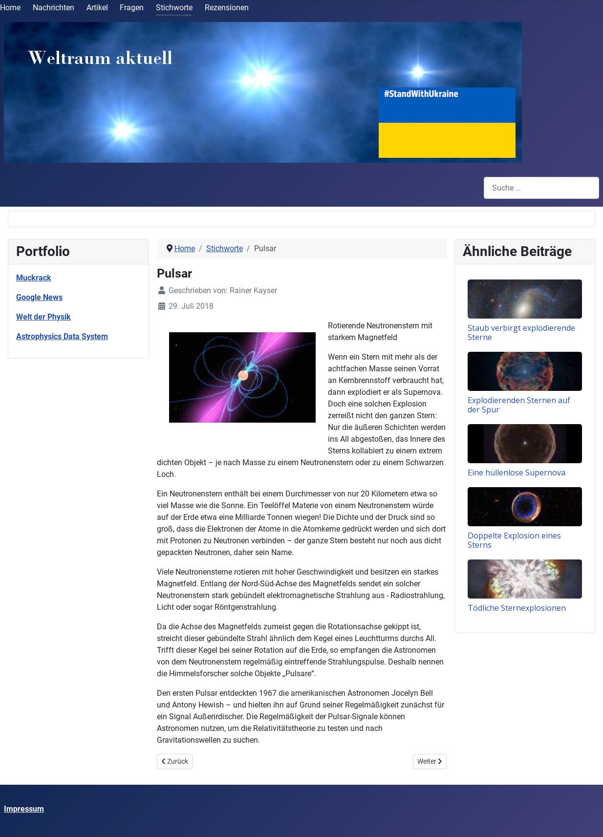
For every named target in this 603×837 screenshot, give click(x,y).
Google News (39, 297)
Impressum (24, 809)
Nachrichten (53, 7)
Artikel (97, 7)
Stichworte (174, 7)
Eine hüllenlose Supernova (516, 472)
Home (10, 7)
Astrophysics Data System (62, 336)
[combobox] (541, 188)
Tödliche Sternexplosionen (517, 607)
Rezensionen (227, 7)
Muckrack (33, 277)
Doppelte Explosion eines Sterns (514, 540)
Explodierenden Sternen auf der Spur (519, 405)
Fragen (132, 7)
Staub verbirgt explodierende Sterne (521, 332)
